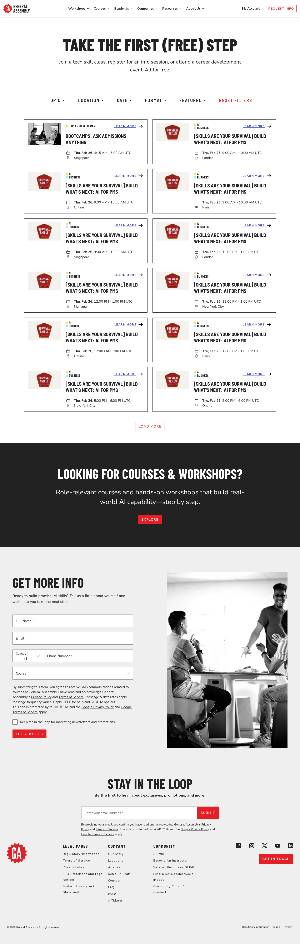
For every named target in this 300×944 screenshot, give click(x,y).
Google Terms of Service (97, 834)
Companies (145, 8)
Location (91, 100)
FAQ (111, 887)
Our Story (116, 854)
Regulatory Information (81, 854)
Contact (114, 881)
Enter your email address (104, 813)
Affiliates (115, 901)
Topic (56, 100)
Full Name (25, 621)
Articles (114, 867)
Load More (150, 426)
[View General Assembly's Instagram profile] (251, 846)
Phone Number (59, 656)
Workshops (76, 8)
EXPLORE (149, 519)
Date (124, 100)
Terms (276, 927)
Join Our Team (119, 874)
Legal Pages (75, 846)
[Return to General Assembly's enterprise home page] (16, 8)
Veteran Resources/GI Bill (174, 867)
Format (155, 100)
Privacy (288, 927)
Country (22, 654)
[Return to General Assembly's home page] (17, 862)
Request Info (281, 9)
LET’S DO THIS (29, 734)
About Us (193, 8)
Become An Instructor (170, 861)
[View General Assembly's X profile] (264, 846)
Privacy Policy (41, 697)
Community (164, 846)
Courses (100, 8)
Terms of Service (71, 697)
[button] (28, 656)
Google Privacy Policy (97, 707)
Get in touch (276, 859)
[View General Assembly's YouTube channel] (277, 846)
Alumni (158, 854)
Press (112, 894)
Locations (116, 861)
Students (121, 8)
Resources (170, 8)
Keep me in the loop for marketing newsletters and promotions (67, 722)
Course (22, 673)
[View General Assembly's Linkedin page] (290, 846)
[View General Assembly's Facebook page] (238, 846)
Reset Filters (235, 100)
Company (117, 846)
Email (21, 638)
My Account (251, 8)
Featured (192, 100)
